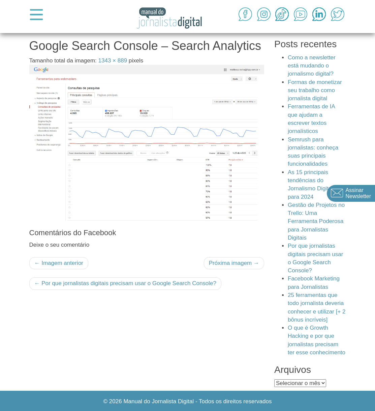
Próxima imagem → (234, 263)
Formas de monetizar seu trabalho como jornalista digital (315, 90)
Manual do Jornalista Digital (158, 401)
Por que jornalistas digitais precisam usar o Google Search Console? (125, 283)
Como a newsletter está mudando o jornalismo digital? (312, 65)
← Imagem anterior (59, 263)
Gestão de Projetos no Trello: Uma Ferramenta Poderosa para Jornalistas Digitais (316, 221)
